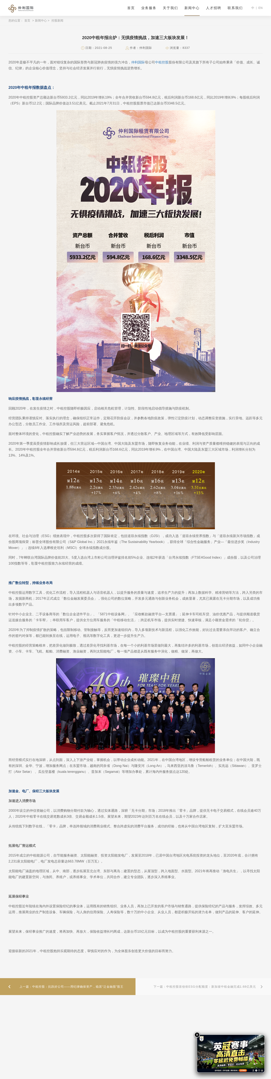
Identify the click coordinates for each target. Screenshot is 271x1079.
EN (261, 8)
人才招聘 (213, 8)
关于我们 (170, 8)
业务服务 (148, 8)
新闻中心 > (42, 20)
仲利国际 (138, 62)
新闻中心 (192, 8)
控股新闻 (57, 20)
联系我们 (235, 8)
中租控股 (162, 62)
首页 (131, 8)
